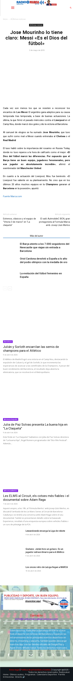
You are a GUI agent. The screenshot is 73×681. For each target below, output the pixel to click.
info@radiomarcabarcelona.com (36, 619)
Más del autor (36, 236)
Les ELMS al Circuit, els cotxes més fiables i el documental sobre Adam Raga (36, 498)
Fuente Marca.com (12, 196)
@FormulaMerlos (10, 491)
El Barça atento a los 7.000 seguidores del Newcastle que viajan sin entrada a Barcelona (44, 247)
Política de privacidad (31, 670)
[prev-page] (5, 288)
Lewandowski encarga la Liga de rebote (45, 531)
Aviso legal (14, 670)
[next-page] (10, 288)
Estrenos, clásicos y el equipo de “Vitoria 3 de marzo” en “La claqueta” (19, 221)
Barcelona (8, 341)
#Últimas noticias (18, 19)
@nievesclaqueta (10, 419)
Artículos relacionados (15, 236)
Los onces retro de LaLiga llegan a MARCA (47, 567)
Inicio (5, 19)
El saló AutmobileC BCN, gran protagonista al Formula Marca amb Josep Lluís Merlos (54, 221)
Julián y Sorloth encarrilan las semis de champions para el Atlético (31, 348)
